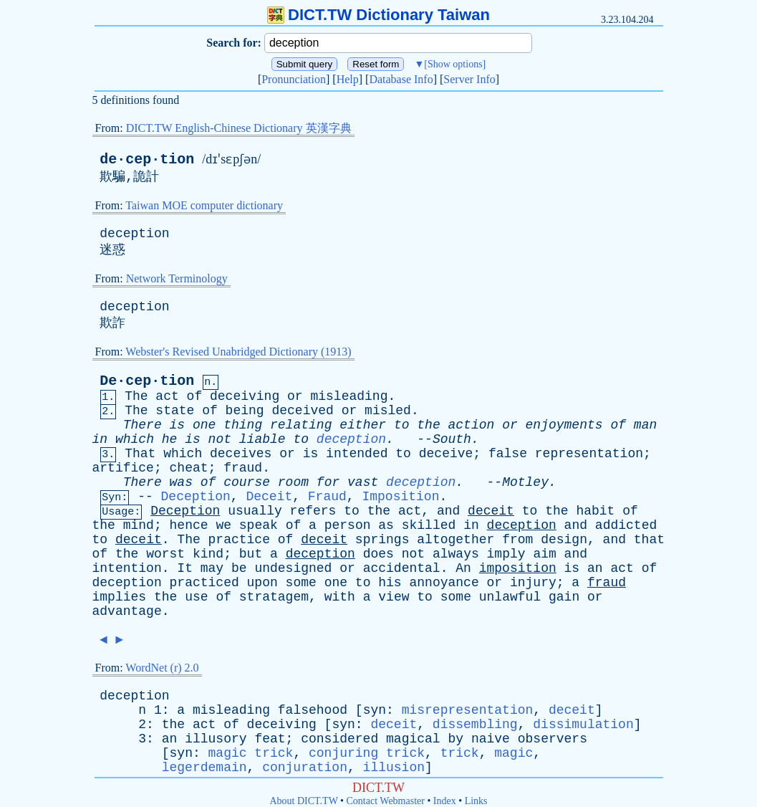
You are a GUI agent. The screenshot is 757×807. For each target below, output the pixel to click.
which (134, 439)
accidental (401, 568)
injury (533, 583)
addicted (626, 525)
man (645, 425)
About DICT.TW (303, 801)
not (219, 439)
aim (544, 554)
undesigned (293, 568)
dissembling (475, 724)
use (196, 597)
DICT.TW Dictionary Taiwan (378, 15)
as (386, 525)
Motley (525, 482)
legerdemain (204, 767)
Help (348, 79)
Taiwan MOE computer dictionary (204, 205)
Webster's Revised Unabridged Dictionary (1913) (238, 351)
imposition (517, 568)
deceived (302, 411)
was (181, 482)
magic (513, 753)
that (649, 540)
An (463, 568)
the (428, 425)
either (362, 425)
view (393, 597)
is (177, 425)
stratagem (274, 597)
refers (313, 511)
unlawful (510, 597)
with (339, 597)
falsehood (312, 710)
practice (239, 540)
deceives (240, 454)
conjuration (304, 767)
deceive (446, 454)
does (378, 554)
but (250, 554)
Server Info (469, 79)
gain (564, 597)
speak (258, 525)
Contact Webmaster (386, 801)
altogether (455, 540)
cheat (189, 468)
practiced (204, 583)
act (166, 396)
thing (242, 425)
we (223, 525)
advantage (127, 611)
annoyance (443, 583)
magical (413, 739)
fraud (242, 468)
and (448, 511)
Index (444, 801)
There (142, 425)
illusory (215, 739)
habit (595, 511)
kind (208, 554)
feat (269, 739)
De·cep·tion (147, 381)
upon (262, 583)
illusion (394, 767)
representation (589, 454)
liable (262, 439)
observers (552, 739)
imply (506, 554)
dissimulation (583, 724)
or (295, 396)
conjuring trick (367, 753)
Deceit (269, 497)
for (328, 482)
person (347, 525)
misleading (348, 396)
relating (301, 425)
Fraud (327, 497)
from (517, 540)
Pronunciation (293, 79)
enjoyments (564, 425)
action (471, 425)
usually (255, 511)
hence (189, 525)
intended (356, 454)
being (245, 411)
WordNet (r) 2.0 (161, 668)
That (140, 454)
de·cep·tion (147, 159)
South (452, 439)
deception (134, 233)
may (212, 568)
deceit (491, 511)
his (389, 583)
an (595, 568)
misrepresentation (468, 710)
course (246, 482)
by (455, 739)
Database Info (401, 79)
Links (476, 801)
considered (339, 739)
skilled (429, 525)
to (402, 425)
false (507, 454)
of (195, 396)
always (456, 554)
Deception (196, 497)
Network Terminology (177, 278)
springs (382, 540)
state (174, 411)
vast (362, 482)
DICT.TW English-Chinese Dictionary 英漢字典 (239, 128)
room (293, 482)
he (170, 439)
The (136, 396)
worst (165, 554)
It (185, 568)
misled (388, 411)
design (564, 540)
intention (127, 568)
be (239, 568)
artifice (123, 468)
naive (490, 739)
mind (138, 525)
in (100, 439)
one (204, 425)
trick (459, 753)
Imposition (400, 497)
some (301, 583)
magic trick (251, 753)
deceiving (244, 396)
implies (119, 597)
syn (374, 710)
